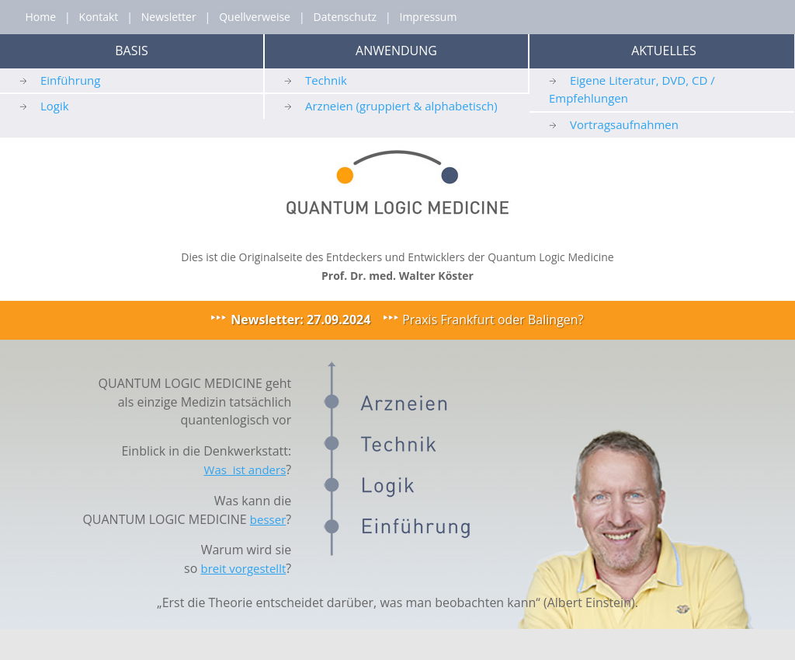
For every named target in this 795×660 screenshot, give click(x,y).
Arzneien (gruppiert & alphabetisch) (401, 105)
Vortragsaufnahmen (624, 124)
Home (40, 16)
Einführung (70, 80)
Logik (54, 105)
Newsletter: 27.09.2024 (300, 319)
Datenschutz (344, 16)
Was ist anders (245, 469)
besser (268, 519)
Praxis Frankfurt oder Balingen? (492, 319)
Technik (326, 80)
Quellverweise (254, 16)
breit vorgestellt (243, 568)
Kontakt (99, 16)
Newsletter (168, 16)
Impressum (428, 16)
